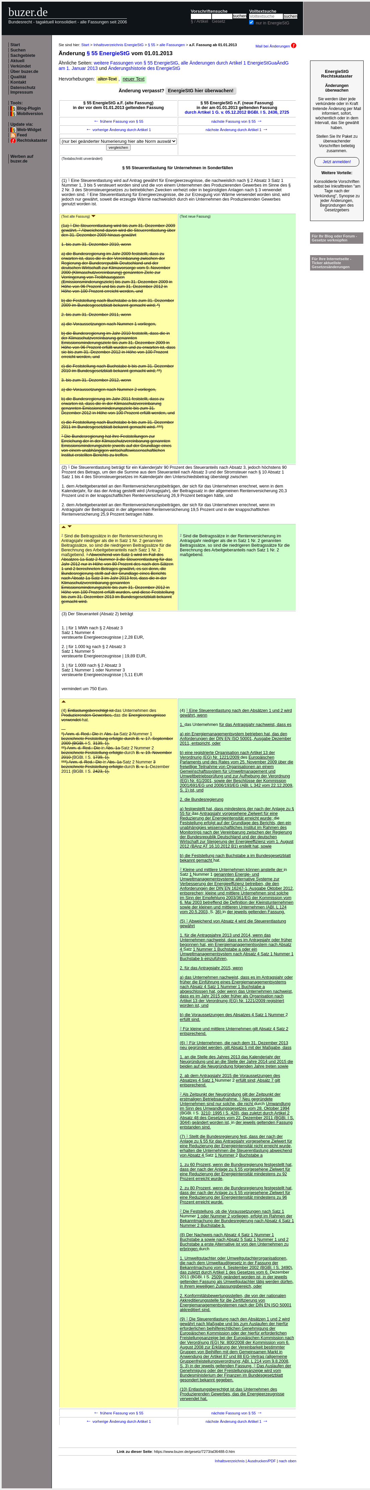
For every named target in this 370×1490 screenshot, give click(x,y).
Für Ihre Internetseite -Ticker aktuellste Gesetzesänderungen (331, 263)
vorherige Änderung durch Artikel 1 (118, 130)
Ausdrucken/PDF (261, 1461)
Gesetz (218, 21)
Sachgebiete (22, 55)
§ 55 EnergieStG (108, 53)
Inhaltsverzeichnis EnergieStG (118, 45)
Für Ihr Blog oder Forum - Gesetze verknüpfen (334, 238)
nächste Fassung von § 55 (237, 121)
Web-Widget (29, 129)
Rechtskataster (32, 140)
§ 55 (151, 45)
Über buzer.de (24, 71)
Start (15, 44)
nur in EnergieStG (272, 23)
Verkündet (20, 66)
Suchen (18, 50)
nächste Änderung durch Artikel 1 (237, 130)
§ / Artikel (199, 21)
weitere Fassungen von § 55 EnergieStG (136, 63)
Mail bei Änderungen (275, 46)
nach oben (287, 1461)
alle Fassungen (172, 45)
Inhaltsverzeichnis (230, 1461)
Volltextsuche (262, 11)
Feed (22, 135)
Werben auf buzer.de (21, 159)
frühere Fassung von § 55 (118, 121)
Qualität (18, 77)
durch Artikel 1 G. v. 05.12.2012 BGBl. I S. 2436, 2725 (237, 112)
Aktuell (17, 61)
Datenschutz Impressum (22, 90)
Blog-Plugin (29, 108)
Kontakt (18, 82)
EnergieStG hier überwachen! (200, 90)
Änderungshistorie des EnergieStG (144, 68)
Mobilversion (30, 113)
